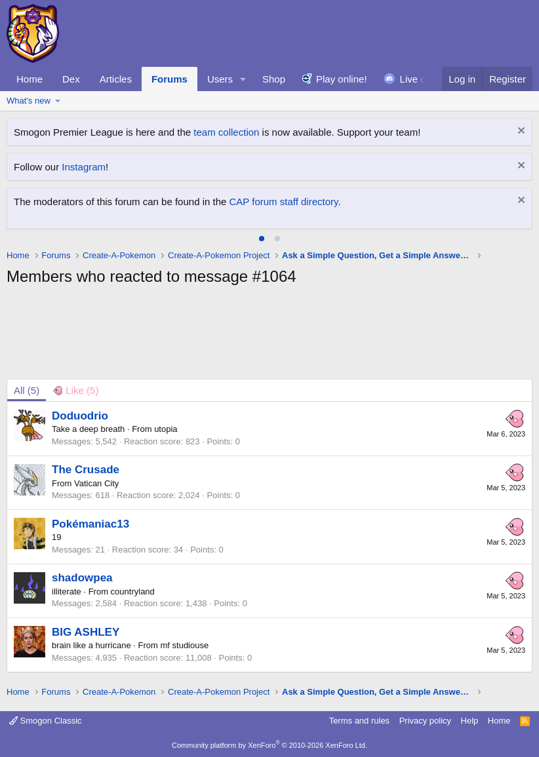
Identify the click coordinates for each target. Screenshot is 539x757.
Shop (273, 79)
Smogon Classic (45, 721)
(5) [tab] (26, 390)
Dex (71, 79)
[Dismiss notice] (519, 132)
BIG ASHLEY (85, 632)
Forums (169, 79)
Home (29, 79)
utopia (165, 429)
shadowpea (82, 578)
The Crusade (85, 469)
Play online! (341, 79)
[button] (243, 79)
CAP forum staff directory (284, 201)
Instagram (84, 166)
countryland (133, 591)
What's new (28, 101)
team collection (226, 132)
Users (220, 79)
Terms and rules (359, 721)
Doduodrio (80, 416)
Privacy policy (425, 721)
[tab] (262, 238)
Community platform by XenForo (269, 745)
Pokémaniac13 (90, 524)
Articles (116, 79)
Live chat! (421, 79)
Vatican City (96, 483)
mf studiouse (185, 645)
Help (470, 721)
